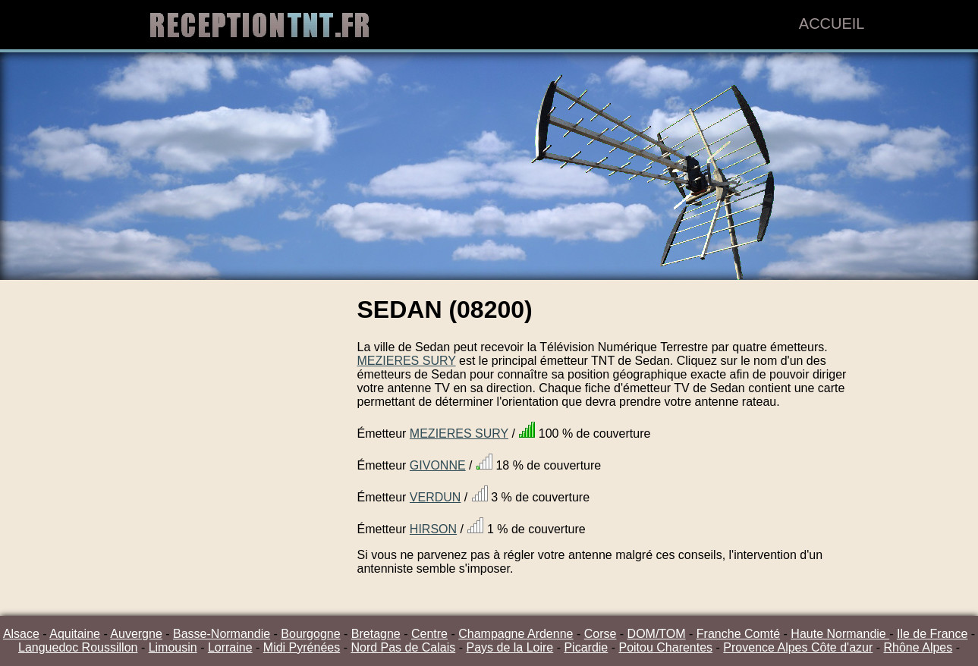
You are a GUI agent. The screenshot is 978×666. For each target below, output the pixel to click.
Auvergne (136, 633)
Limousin (173, 647)
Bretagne (376, 633)
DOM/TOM (656, 633)
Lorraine (230, 647)
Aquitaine (74, 633)
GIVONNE (438, 465)
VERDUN (435, 497)
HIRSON (433, 529)
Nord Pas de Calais (403, 647)
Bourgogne (310, 633)
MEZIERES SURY (406, 360)
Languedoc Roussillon (77, 647)
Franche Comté (738, 633)
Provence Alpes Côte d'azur (798, 647)
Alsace (21, 633)
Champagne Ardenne (515, 633)
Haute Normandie (840, 633)
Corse (600, 633)
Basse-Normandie (221, 633)
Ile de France (932, 633)
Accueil (832, 23)
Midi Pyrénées (301, 647)
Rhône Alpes (918, 647)
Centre (429, 633)
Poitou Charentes (665, 647)
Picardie (586, 647)
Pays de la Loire (509, 647)
